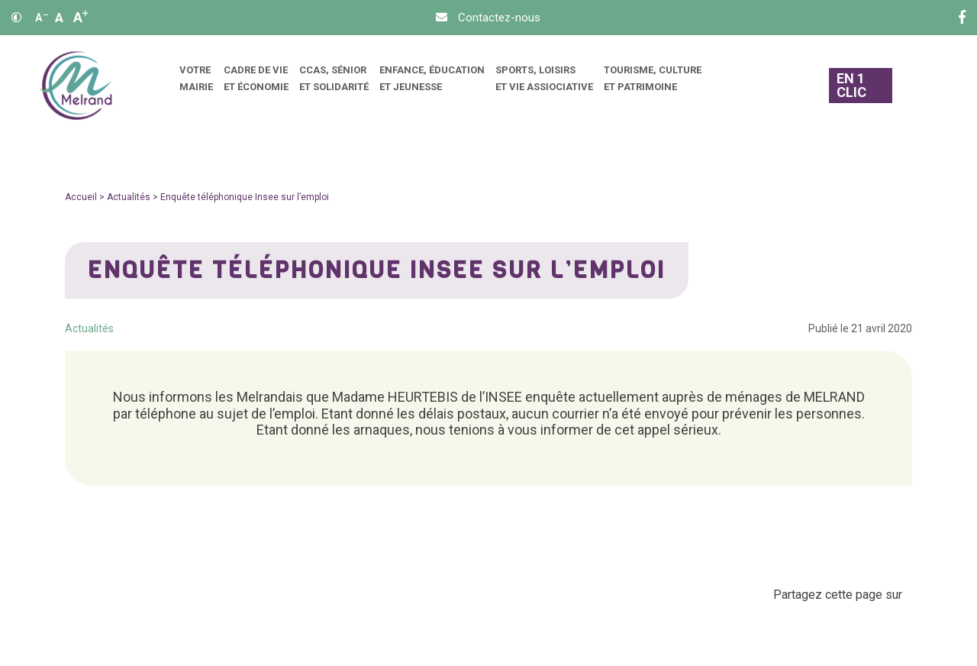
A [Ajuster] (59, 17)
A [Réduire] (41, 17)
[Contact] (488, 17)
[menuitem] (196, 86)
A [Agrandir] (81, 17)
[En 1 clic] (861, 86)
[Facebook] (962, 17)
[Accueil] (76, 86)
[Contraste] (16, 17)
